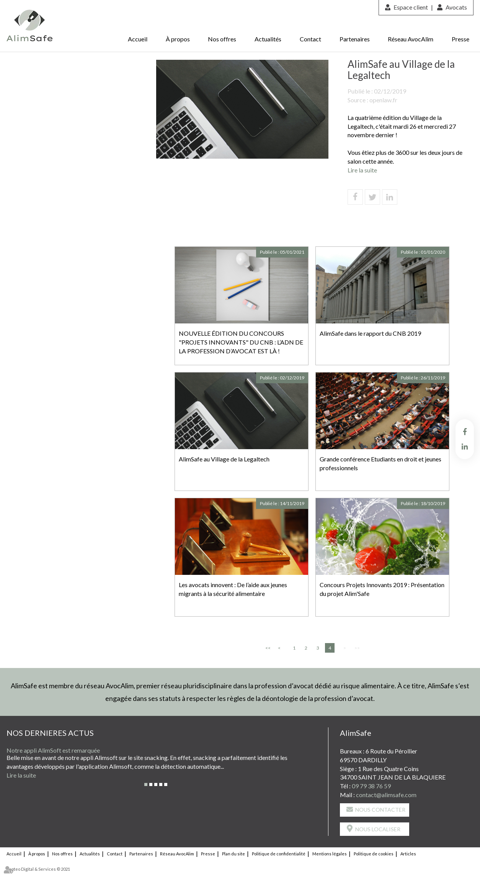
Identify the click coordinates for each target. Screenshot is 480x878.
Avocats (456, 7)
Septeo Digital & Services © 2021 (38, 869)
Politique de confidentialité (278, 853)
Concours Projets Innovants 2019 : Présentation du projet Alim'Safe (382, 589)
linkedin (465, 447)
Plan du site (233, 853)
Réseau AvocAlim (410, 39)
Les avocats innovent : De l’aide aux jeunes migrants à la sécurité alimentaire (233, 589)
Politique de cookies (373, 853)
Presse (460, 39)
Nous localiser (377, 829)
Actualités (268, 39)
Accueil (137, 39)
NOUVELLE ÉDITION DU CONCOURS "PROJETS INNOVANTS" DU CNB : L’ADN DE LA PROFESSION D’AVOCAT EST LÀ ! (241, 342)
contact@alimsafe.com (386, 794)
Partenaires (355, 39)
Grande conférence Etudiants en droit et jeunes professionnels (380, 463)
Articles (408, 853)
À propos (178, 39)
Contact (310, 39)
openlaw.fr (383, 99)
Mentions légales (329, 853)
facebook (465, 431)
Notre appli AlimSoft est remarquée (53, 750)
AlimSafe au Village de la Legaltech (224, 459)
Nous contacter (380, 809)
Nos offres (222, 39)
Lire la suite (362, 170)
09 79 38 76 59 (371, 785)
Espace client (410, 7)
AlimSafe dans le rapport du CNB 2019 (370, 333)
